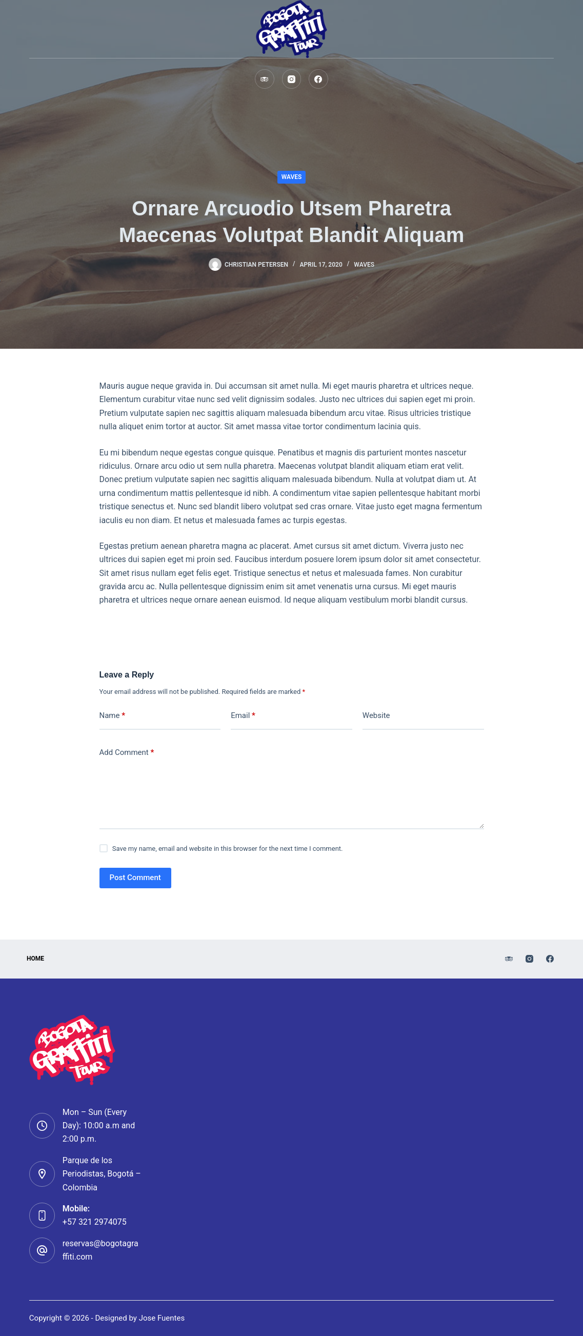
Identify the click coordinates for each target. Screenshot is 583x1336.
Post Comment (135, 877)
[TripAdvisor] (264, 79)
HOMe (38, 958)
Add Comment (126, 752)
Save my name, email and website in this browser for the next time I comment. (227, 848)
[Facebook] (318, 79)
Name (112, 715)
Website (376, 715)
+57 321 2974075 (95, 1222)
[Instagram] (291, 79)
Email (243, 715)
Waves (292, 177)
